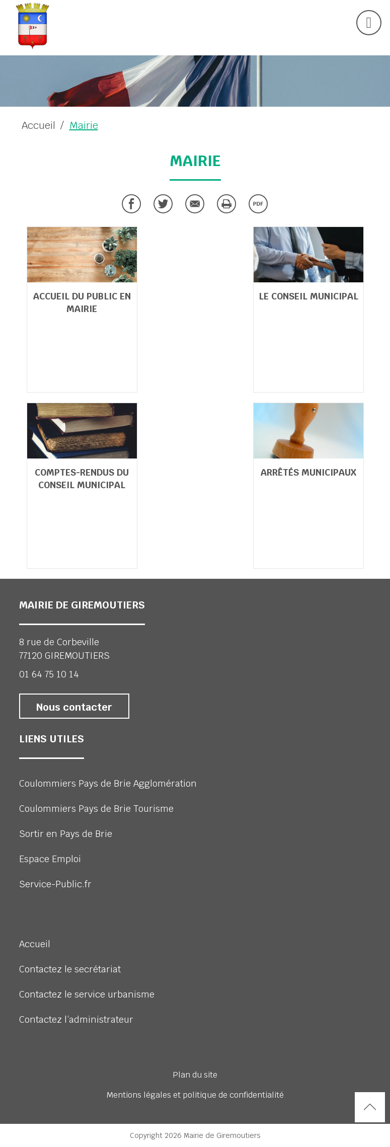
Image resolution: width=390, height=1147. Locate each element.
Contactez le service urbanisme (86, 994)
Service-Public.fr (55, 884)
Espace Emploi (50, 859)
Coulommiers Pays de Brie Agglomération (108, 783)
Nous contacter (74, 707)
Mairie (83, 125)
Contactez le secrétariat (70, 969)
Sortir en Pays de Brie (65, 833)
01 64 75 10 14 (49, 674)
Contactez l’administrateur (76, 1019)
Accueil (38, 125)
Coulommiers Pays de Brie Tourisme (96, 808)
